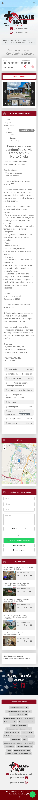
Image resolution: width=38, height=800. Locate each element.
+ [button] (4, 445)
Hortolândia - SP (23, 40)
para (10, 722)
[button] (5, 91)
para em (19, 753)
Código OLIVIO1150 (18, 43)
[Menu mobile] (3, 3)
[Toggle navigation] (33, 3)
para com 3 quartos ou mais (19, 711)
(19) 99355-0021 (21, 28)
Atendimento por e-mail (19, 774)
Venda (13, 40)
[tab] (10, 77)
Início (6, 40)
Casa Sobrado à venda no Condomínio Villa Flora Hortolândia (17, 634)
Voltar (32, 43)
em (18, 708)
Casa (7, 43)
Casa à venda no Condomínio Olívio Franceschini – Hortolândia (16, 600)
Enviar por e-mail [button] (19, 529)
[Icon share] (15, 685)
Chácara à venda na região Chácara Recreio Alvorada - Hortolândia (16, 584)
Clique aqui (7, 658)
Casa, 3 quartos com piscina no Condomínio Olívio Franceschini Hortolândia (15, 617)
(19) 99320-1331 (21, 33)
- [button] (4, 448)
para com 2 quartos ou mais (18, 718)
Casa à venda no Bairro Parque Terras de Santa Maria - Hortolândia (18, 568)
